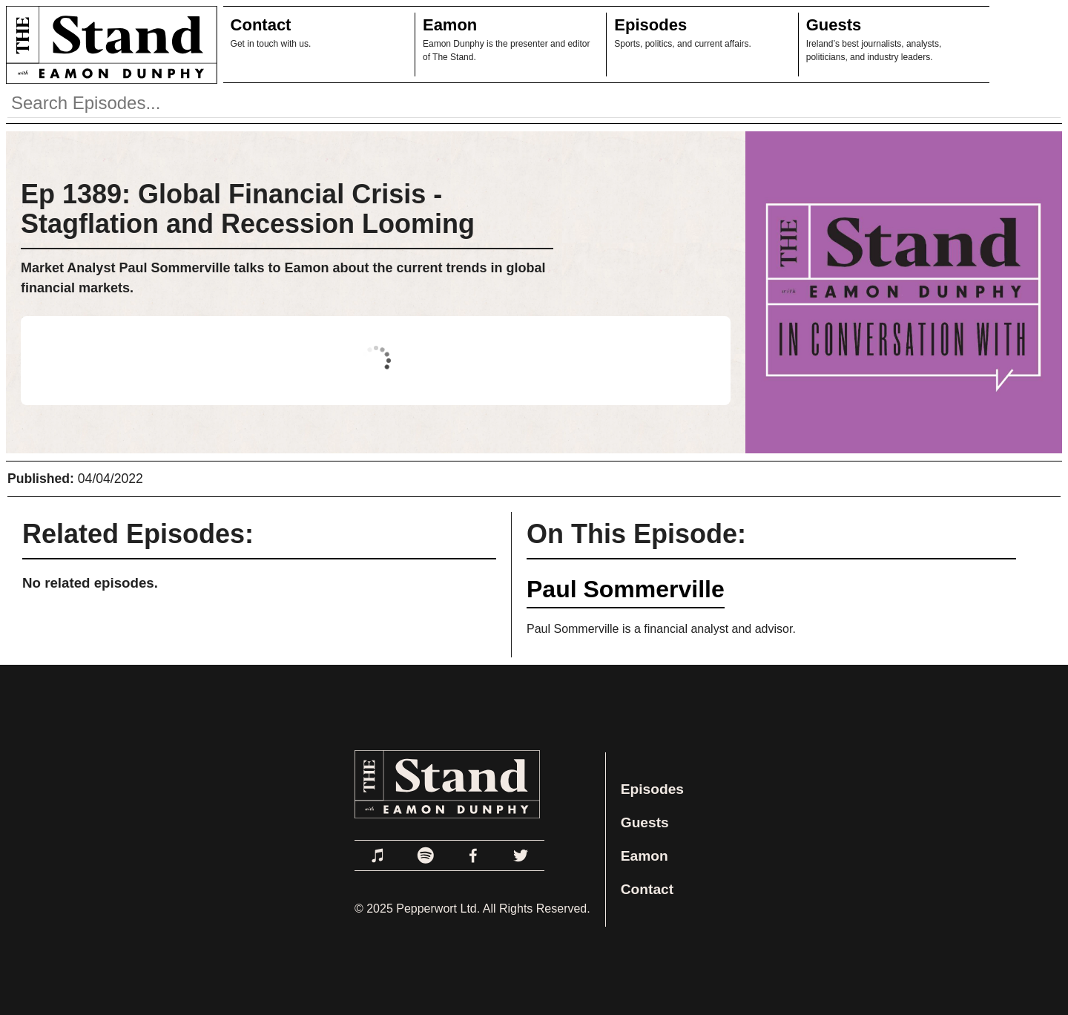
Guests (834, 25)
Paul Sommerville (626, 589)
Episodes (650, 25)
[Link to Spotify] (426, 855)
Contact (261, 25)
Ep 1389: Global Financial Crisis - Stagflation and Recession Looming (248, 209)
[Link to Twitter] (520, 855)
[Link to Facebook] (473, 855)
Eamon (450, 25)
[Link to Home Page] (108, 44)
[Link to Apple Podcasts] (378, 855)
